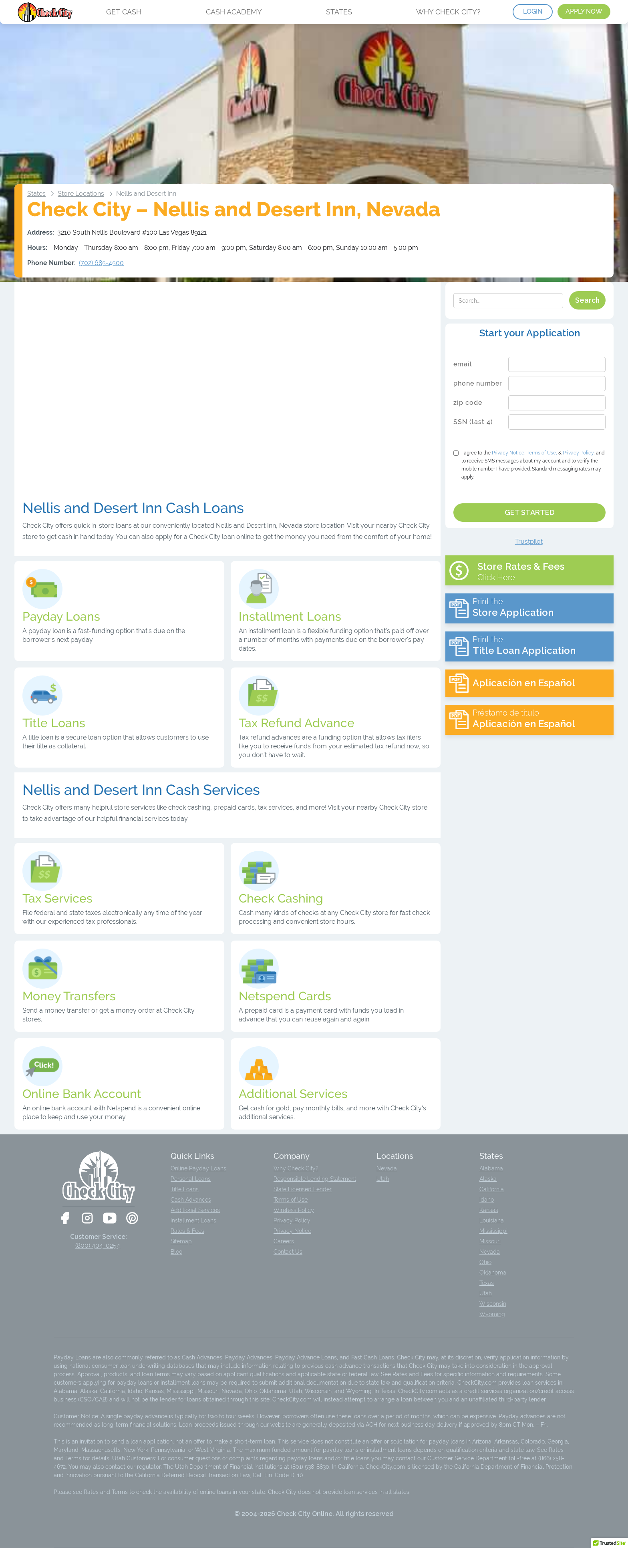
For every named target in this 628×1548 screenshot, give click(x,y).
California (491, 1189)
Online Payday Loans (198, 1168)
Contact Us (288, 1251)
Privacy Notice (292, 1231)
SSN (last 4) (473, 422)
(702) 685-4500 (101, 263)
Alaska (488, 1179)
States (36, 193)
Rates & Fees (187, 1231)
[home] (46, 12)
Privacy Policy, (579, 453)
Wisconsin (492, 1304)
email (462, 364)
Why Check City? (296, 1168)
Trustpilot (529, 541)
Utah (382, 1179)
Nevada (386, 1168)
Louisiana (491, 1220)
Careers (284, 1241)
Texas (486, 1283)
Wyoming (492, 1314)
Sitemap (181, 1241)
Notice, (508, 453)
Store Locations (81, 193)
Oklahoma (492, 1272)
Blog (177, 1251)
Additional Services (195, 1210)
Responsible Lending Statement (315, 1179)
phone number (477, 383)
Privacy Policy (292, 1220)
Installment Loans (193, 1220)
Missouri (490, 1241)
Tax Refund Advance (296, 723)
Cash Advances (191, 1199)
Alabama (491, 1168)
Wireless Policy (294, 1210)
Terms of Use (291, 1199)
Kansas (488, 1210)
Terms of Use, (542, 453)
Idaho (486, 1199)
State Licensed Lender (303, 1189)
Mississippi (493, 1231)
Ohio (485, 1262)
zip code (467, 402)
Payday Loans (61, 616)
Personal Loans (191, 1179)
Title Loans (185, 1189)
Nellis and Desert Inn (146, 193)
